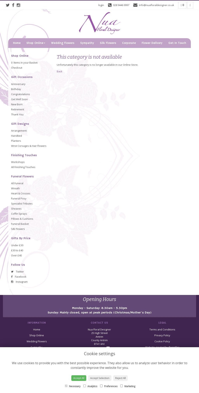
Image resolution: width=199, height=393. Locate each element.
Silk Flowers (108, 43)
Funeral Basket (20, 224)
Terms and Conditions (162, 329)
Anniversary (18, 84)
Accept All (78, 378)
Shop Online (35, 43)
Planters (16, 141)
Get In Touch (177, 43)
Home (17, 43)
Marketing (127, 386)
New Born (17, 104)
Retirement (17, 109)
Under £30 (17, 245)
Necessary (72, 386)
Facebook (18, 276)
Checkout (16, 67)
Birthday (16, 89)
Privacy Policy (162, 335)
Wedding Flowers (62, 43)
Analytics (90, 386)
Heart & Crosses (20, 193)
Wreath (15, 188)
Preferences (108, 386)
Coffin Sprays (19, 213)
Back (59, 71)
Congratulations (20, 94)
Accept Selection (99, 378)
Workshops (18, 162)
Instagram (19, 281)
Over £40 (16, 255)
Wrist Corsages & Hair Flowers (28, 146)
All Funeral (17, 183)
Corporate (129, 43)
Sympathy (87, 43)
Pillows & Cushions (22, 218)
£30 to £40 (17, 250)
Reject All (120, 378)
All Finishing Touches (23, 167)
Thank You (17, 114)
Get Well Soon (19, 99)
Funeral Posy (18, 198)
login (101, 5)
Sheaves (16, 208)
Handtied (16, 135)
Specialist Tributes (22, 203)
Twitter (17, 271)
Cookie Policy (162, 341)
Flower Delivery (152, 43)
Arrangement (19, 130)
